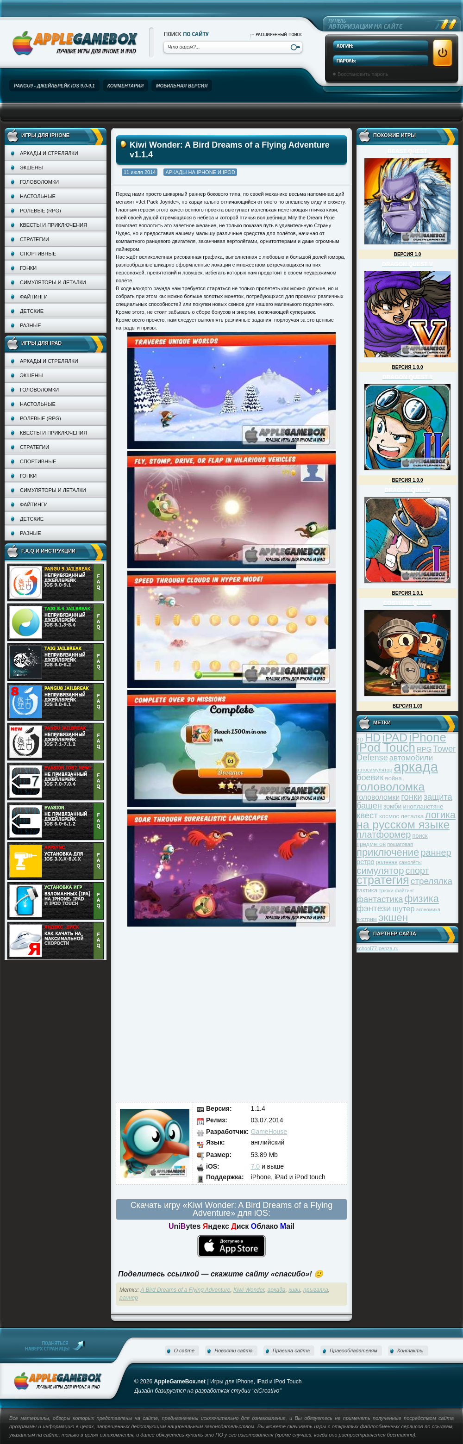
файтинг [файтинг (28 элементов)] (404, 890)
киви (294, 1290)
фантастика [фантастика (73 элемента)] (380, 899)
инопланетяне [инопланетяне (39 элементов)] (423, 806)
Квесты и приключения (53, 225)
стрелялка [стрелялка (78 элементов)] (431, 881)
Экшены (31, 167)
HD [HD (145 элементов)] (373, 737)
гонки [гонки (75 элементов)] (411, 797)
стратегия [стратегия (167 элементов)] (383, 879)
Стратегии (34, 239)
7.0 (255, 1166)
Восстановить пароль (363, 74)
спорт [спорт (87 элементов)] (417, 870)
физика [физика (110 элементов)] (422, 898)
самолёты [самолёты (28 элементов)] (410, 862)
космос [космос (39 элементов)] (389, 816)
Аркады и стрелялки (49, 153)
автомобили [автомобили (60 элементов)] (411, 757)
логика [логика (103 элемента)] (440, 814)
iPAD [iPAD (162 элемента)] (394, 737)
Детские (32, 311)
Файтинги (34, 296)
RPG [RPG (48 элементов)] (424, 749)
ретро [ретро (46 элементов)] (366, 861)
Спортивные (38, 253)
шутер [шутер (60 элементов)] (403, 908)
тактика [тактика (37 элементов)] (367, 890)
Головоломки (39, 182)
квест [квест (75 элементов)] (367, 815)
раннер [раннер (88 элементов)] (435, 852)
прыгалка (315, 1290)
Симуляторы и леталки (53, 282)
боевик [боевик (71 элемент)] (370, 777)
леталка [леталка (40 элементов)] (412, 816)
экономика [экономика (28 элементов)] (428, 909)
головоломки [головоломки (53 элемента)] (378, 797)
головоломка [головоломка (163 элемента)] (391, 786)
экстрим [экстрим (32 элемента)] (367, 919)
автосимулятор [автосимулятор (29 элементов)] (374, 769)
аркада (276, 1290)
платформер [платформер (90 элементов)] (384, 834)
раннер (128, 1298)
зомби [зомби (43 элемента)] (392, 806)
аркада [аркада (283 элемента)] (416, 766)
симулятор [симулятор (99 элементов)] (380, 870)
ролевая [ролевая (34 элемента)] (387, 862)
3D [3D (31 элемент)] (360, 739)
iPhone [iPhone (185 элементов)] (427, 737)
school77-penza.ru (378, 948)
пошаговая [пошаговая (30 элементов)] (400, 844)
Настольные (38, 196)
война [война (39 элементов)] (393, 778)
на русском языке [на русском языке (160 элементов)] (403, 824)
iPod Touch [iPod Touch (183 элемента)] (386, 747)
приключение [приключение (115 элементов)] (388, 852)
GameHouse (269, 1131)
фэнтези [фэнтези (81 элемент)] (374, 908)
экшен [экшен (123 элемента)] (393, 917)
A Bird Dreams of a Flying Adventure (186, 1290)
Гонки (28, 268)
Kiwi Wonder (248, 1290)
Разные (30, 325)
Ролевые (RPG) (40, 210)
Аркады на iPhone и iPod (200, 172)
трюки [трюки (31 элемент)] (386, 890)
